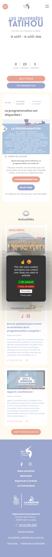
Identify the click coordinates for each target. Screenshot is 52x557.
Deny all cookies (26, 287)
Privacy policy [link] (26, 295)
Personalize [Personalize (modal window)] (26, 291)
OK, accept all (26, 282)
